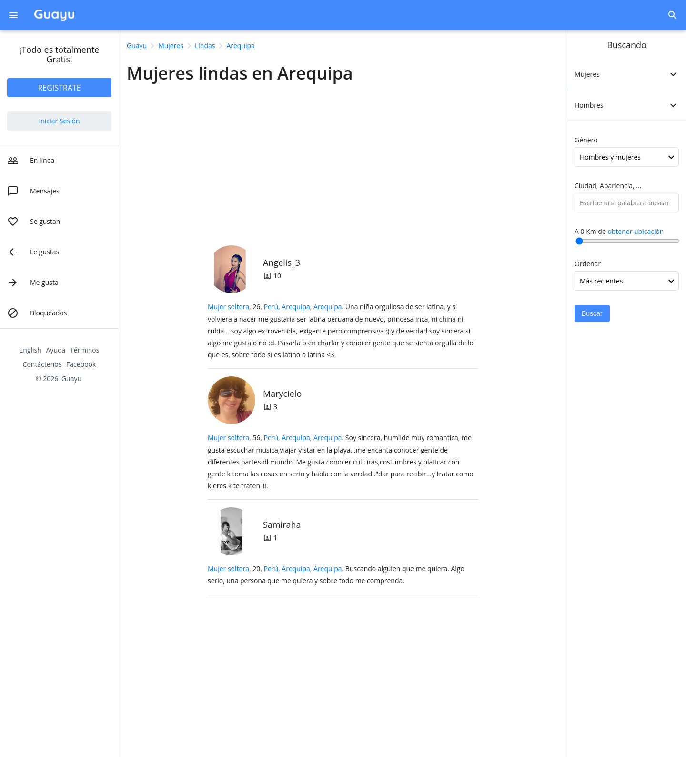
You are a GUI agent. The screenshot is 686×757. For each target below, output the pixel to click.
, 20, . (336, 574)
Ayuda (56, 349)
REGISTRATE (59, 87)
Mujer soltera (228, 306)
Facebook (81, 364)
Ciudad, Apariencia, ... (608, 185)
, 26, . (341, 330)
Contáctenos (42, 364)
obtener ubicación (635, 231)
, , (302, 306)
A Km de (619, 231)
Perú (270, 306)
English (30, 349)
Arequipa (296, 306)
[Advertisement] (343, 161)
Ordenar (588, 263)
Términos (84, 349)
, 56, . (341, 461)
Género (586, 139)
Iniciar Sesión (59, 120)
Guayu (71, 378)
